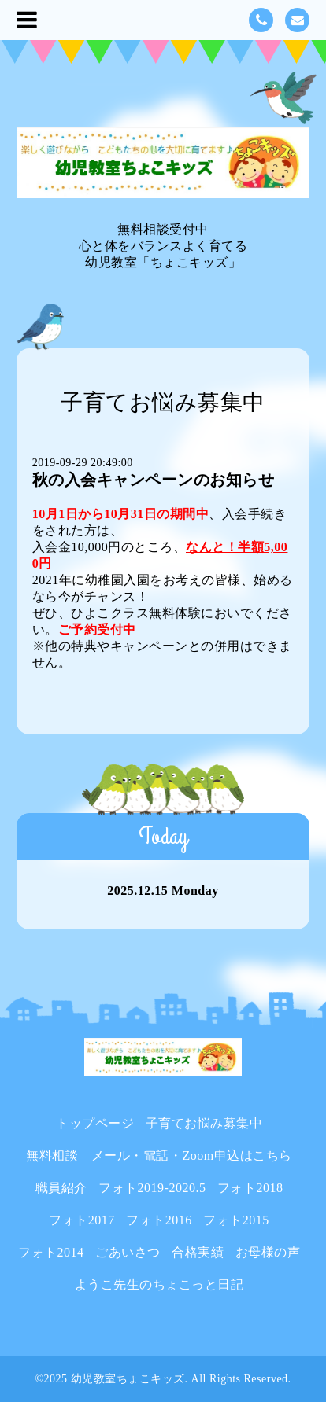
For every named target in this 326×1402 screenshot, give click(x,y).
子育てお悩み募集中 (204, 1123)
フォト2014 (51, 1252)
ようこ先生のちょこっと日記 (159, 1284)
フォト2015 (236, 1220)
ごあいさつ (128, 1252)
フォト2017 (82, 1220)
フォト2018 (250, 1187)
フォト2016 (159, 1220)
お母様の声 (268, 1252)
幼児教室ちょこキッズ (128, 1379)
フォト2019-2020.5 (152, 1187)
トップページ (95, 1123)
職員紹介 (61, 1187)
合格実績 (198, 1252)
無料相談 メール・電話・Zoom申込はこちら (158, 1155)
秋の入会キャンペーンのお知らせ (153, 479)
